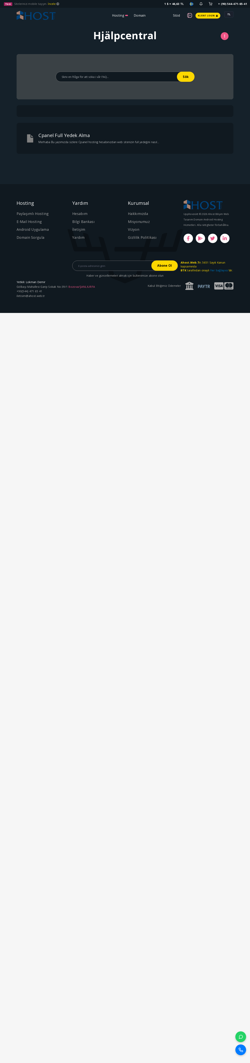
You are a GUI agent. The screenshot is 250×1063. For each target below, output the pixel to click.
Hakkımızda (138, 213)
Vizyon (133, 229)
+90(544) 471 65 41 (29, 291)
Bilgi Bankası (83, 221)
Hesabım (80, 213)
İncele (52, 4)
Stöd (176, 15)
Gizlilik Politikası (142, 237)
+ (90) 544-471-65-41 (232, 4)
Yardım (78, 237)
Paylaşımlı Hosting (33, 213)
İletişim (78, 229)
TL (228, 14)
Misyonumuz (139, 221)
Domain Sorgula (30, 237)
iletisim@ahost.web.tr (31, 296)
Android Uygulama (33, 229)
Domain (140, 15)
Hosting (118, 15)
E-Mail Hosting (29, 221)
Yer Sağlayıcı (219, 270)
